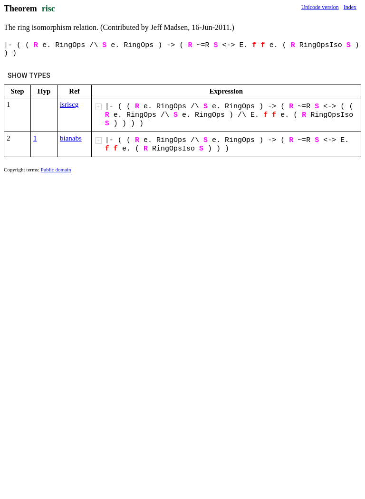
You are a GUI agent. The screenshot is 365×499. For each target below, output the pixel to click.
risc (48, 8)
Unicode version (320, 7)
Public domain (56, 169)
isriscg (69, 104)
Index (350, 7)
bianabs (71, 138)
